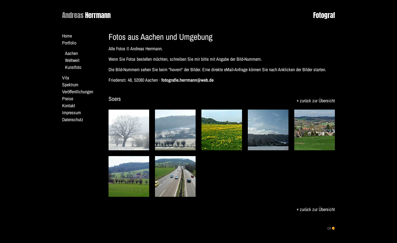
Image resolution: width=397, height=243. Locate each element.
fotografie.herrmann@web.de (187, 80)
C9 (329, 228)
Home (67, 36)
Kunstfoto (73, 67)
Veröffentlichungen (77, 91)
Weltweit (72, 60)
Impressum (71, 112)
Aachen (71, 53)
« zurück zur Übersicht (316, 100)
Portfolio (69, 43)
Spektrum (70, 84)
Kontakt (68, 105)
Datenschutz (72, 119)
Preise (67, 98)
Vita (65, 77)
